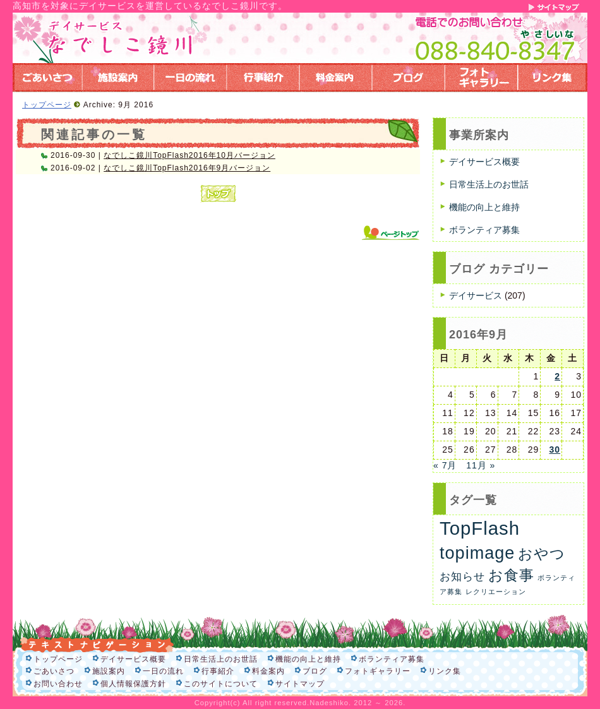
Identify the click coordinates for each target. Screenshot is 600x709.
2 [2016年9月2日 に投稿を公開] (557, 376)
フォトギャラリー (378, 671)
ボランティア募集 (484, 230)
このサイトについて (221, 683)
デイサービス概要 (484, 162)
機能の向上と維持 (484, 207)
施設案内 (108, 671)
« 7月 (445, 465)
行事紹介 (217, 671)
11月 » (480, 465)
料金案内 (268, 671)
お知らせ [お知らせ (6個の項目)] (462, 577)
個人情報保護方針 (133, 683)
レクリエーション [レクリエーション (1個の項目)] (495, 591)
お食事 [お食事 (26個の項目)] (511, 575)
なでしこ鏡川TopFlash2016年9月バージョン (187, 168)
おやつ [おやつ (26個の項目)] (541, 553)
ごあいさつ (54, 671)
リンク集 (444, 671)
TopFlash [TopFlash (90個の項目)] (480, 528)
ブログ (315, 671)
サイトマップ (300, 683)
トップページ (46, 104)
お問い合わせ (58, 683)
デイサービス (475, 295)
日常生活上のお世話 (489, 184)
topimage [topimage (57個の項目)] (477, 553)
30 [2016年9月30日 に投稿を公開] (554, 449)
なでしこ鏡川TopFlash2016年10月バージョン (189, 155)
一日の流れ (163, 671)
